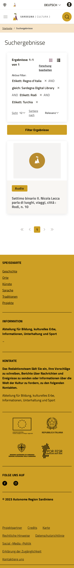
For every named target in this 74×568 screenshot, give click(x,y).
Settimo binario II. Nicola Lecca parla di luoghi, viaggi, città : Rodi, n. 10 (36, 202)
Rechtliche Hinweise (16, 535)
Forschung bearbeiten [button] (45, 68)
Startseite (7, 28)
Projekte (8, 302)
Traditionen (10, 296)
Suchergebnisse (24, 28)
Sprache (7, 290)
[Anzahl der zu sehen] (23, 113)
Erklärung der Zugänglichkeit (21, 551)
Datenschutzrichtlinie (49, 535)
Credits (32, 527)
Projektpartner (12, 527)
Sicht (15, 113)
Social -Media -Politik (16, 543)
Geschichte (9, 271)
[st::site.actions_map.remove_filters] (46, 81)
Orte (5, 277)
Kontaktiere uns (13, 559)
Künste (7, 284)
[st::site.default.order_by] (52, 113)
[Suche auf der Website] (67, 16)
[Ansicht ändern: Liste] (58, 60)
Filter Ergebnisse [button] (37, 129)
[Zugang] (69, 4)
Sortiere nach (33, 113)
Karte (46, 527)
